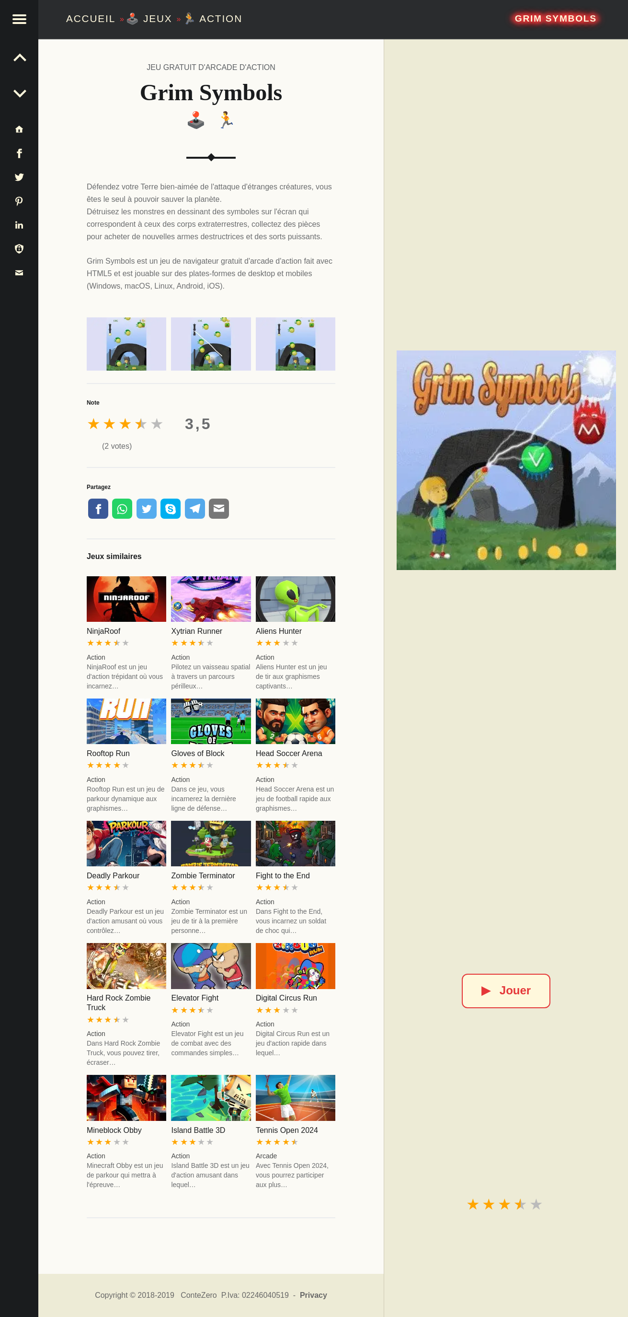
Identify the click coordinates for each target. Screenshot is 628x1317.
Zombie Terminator (203, 876)
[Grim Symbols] (506, 460)
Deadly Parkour (113, 876)
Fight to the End (283, 876)
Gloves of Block (197, 753)
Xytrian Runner (196, 631)
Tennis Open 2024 (287, 1130)
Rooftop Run (108, 753)
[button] (19, 19)
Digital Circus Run (286, 998)
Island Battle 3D (198, 1130)
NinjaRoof (103, 631)
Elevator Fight (194, 998)
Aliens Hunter (279, 631)
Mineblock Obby (114, 1130)
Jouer (506, 990)
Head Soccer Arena (289, 753)
